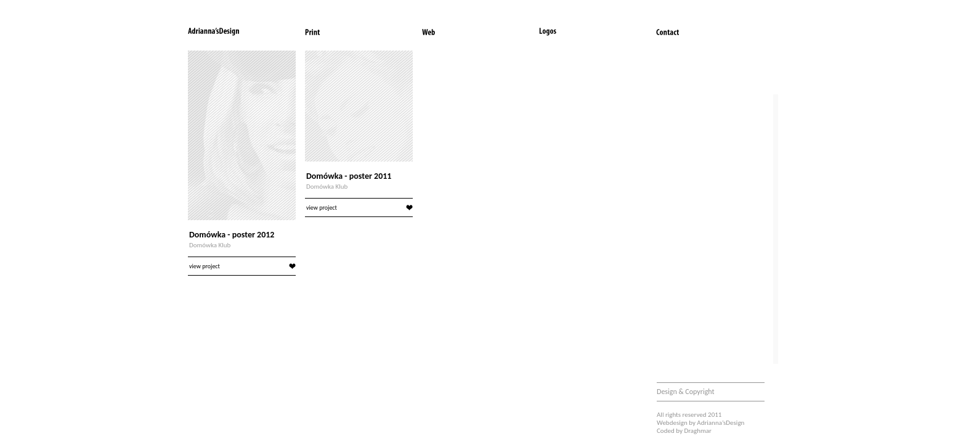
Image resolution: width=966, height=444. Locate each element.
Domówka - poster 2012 (231, 234)
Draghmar (698, 431)
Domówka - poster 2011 (348, 176)
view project (242, 266)
